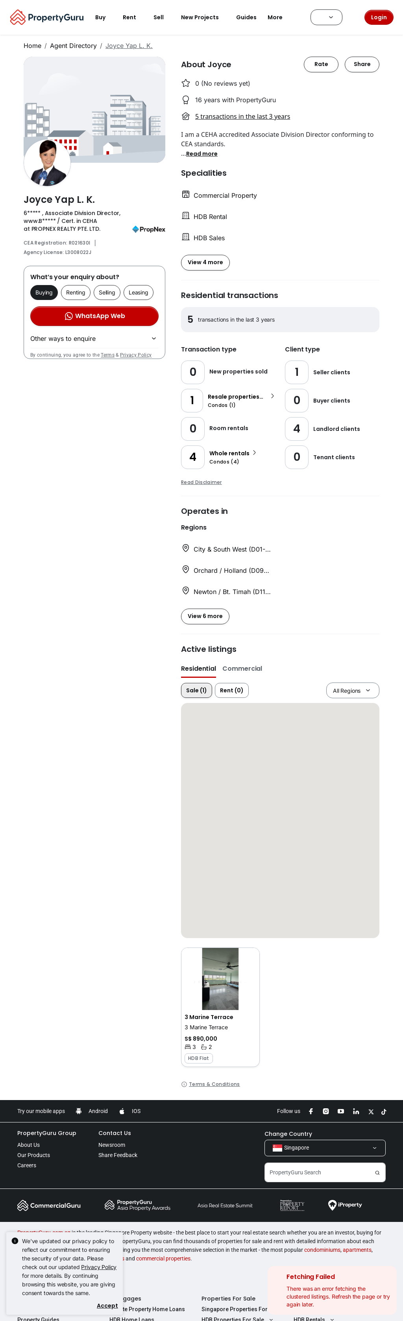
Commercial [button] (242, 668)
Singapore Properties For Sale (241, 1309)
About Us (28, 1145)
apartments (357, 1250)
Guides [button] (246, 17)
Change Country (288, 1134)
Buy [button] (105, 17)
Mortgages (125, 1299)
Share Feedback (117, 1155)
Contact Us (114, 1133)
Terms (108, 355)
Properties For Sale (228, 1299)
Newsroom (111, 1145)
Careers (26, 1165)
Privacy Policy (136, 355)
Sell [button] (163, 17)
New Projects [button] (204, 17)
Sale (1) (196, 690)
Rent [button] (134, 17)
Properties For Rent (321, 1299)
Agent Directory (73, 46)
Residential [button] (198, 668)
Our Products (33, 1155)
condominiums (322, 1250)
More (280, 17)
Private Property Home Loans (147, 1309)
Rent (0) (232, 690)
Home (32, 46)
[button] (202, 153)
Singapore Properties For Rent (333, 1309)
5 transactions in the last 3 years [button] (242, 116)
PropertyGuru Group (46, 1133)
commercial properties (163, 1258)
